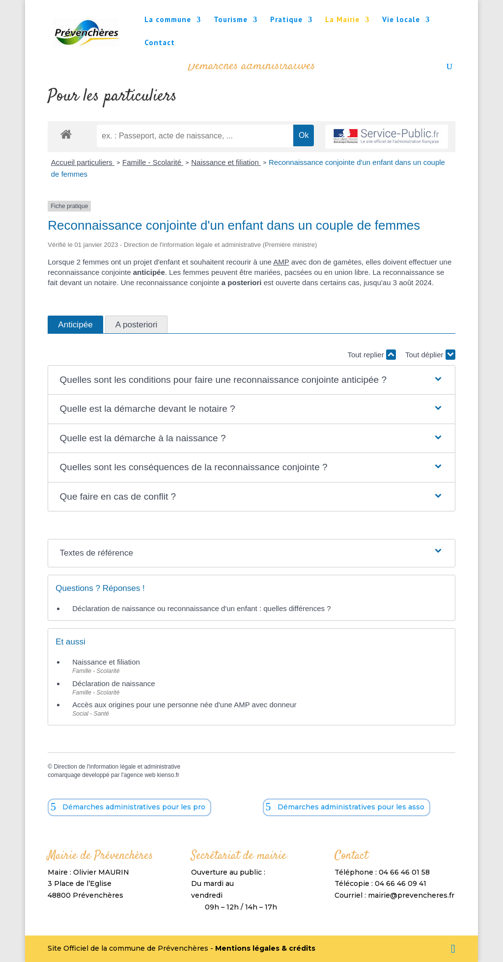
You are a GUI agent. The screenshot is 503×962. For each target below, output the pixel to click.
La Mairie (342, 20)
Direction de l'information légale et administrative (117, 766)
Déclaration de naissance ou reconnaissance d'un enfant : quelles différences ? (201, 608)
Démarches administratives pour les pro (133, 806)
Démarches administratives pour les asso (351, 806)
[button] (252, 380)
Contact (159, 43)
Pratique (286, 20)
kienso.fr (168, 775)
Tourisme (231, 20)
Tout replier (371, 354)
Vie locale (401, 20)
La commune (167, 20)
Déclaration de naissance (113, 683)
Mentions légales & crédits (265, 948)
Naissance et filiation (226, 162)
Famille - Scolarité (152, 162)
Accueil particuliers (82, 162)
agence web (140, 775)
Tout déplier (430, 354)
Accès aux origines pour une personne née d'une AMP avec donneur (184, 704)
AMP (281, 262)
